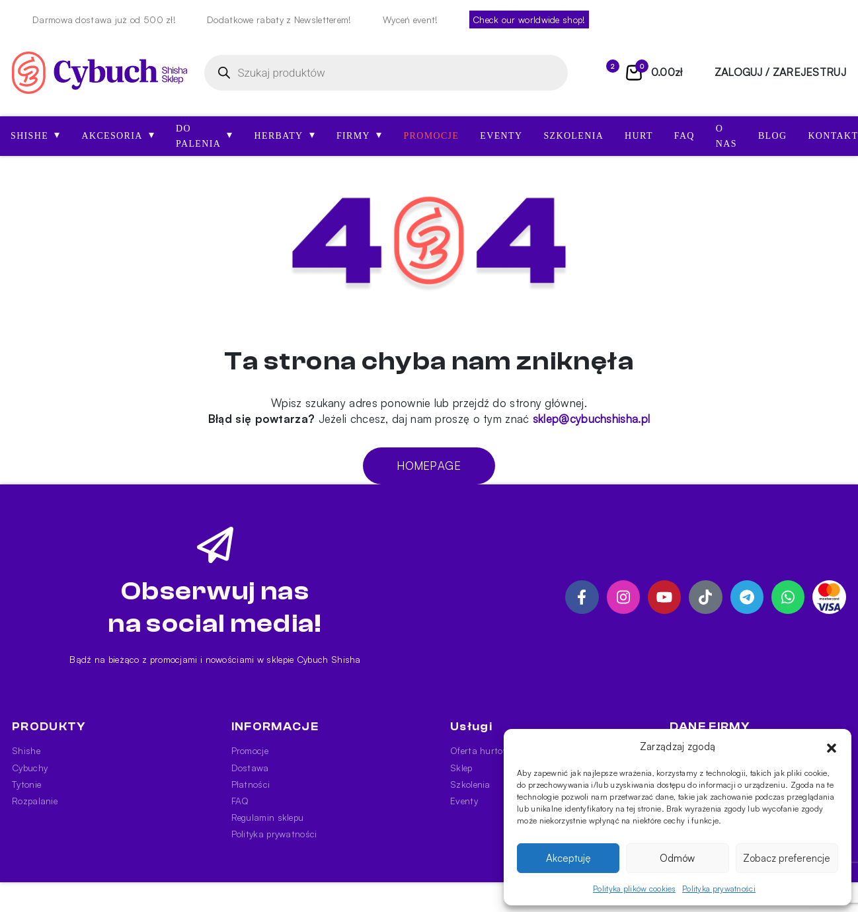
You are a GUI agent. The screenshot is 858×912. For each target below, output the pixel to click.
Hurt (639, 136)
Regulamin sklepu (267, 817)
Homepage (429, 466)
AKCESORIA (118, 135)
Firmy (359, 135)
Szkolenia (573, 136)
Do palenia (204, 136)
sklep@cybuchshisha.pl (591, 419)
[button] (831, 746)
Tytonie (26, 784)
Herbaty (284, 135)
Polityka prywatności (719, 888)
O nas (726, 136)
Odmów (677, 858)
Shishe (26, 750)
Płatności (250, 784)
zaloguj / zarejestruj (780, 72)
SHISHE (35, 135)
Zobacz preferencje (786, 858)
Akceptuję (568, 858)
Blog (772, 136)
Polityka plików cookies (634, 888)
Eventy (501, 136)
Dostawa (250, 767)
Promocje (431, 136)
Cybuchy (30, 767)
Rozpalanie (35, 800)
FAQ (684, 136)
